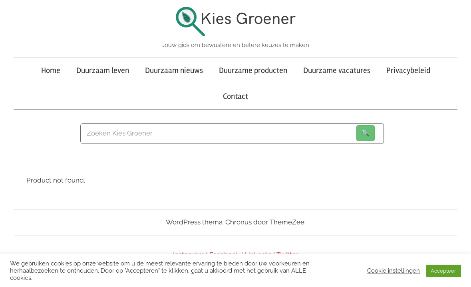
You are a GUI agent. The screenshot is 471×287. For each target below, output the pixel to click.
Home (50, 70)
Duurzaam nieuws (174, 70)
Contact (235, 96)
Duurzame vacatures (336, 70)
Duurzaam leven (102, 70)
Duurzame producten (253, 70)
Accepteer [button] (443, 271)
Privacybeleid (408, 70)
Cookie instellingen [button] (393, 270)
